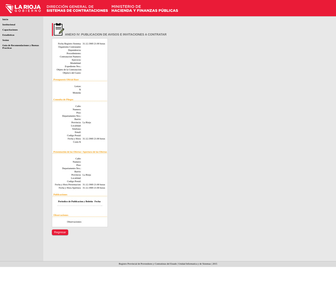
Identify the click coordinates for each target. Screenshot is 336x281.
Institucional (8, 24)
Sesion (5, 40)
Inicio (5, 19)
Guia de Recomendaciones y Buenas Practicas (20, 46)
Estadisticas (8, 35)
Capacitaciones (10, 29)
